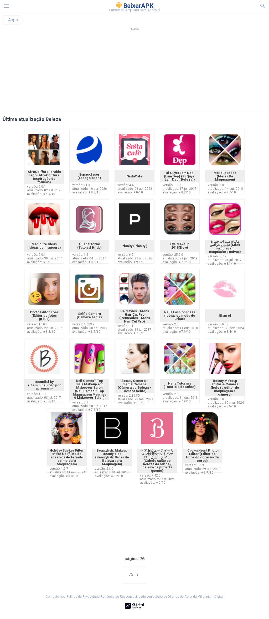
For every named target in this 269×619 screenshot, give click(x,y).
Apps (13, 20)
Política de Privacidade (83, 596)
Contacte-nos (55, 596)
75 (134, 575)
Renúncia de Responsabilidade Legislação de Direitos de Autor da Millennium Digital (162, 596)
